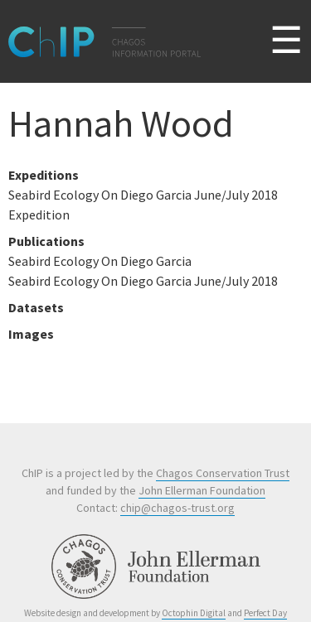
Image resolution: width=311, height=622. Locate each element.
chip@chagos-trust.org (177, 507)
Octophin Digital (194, 613)
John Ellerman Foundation (201, 490)
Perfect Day (265, 613)
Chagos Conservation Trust (222, 472)
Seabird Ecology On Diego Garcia (100, 261)
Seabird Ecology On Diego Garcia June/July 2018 (143, 280)
